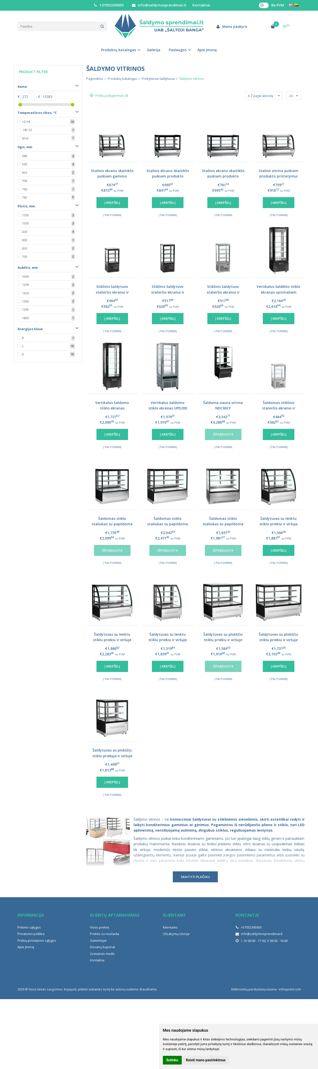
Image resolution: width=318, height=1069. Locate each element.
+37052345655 (109, 5)
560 (24, 164)
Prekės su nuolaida (104, 934)
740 (24, 189)
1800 (25, 318)
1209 (25, 284)
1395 (25, 309)
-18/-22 (27, 130)
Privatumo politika (31, 934)
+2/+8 (26, 121)
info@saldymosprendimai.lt (159, 5)
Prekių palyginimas (109, 95)
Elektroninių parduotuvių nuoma (253, 989)
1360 (25, 301)
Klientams (174, 915)
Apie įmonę (207, 49)
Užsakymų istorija (176, 934)
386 (24, 156)
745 (24, 197)
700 (24, 256)
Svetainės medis (102, 953)
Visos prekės (99, 927)
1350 (25, 293)
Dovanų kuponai (102, 947)
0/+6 (25, 138)
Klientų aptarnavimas (114, 915)
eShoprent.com (290, 989)
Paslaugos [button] (177, 49)
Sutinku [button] (172, 1060)
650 (24, 172)
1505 (25, 223)
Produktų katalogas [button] (118, 49)
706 (24, 180)
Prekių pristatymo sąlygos (36, 940)
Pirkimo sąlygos (29, 927)
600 (24, 240)
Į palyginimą (112, 215)
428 (24, 231)
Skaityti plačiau (195, 877)
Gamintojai (98, 940)
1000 (25, 276)
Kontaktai (201, 5)
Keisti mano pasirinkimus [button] (206, 1060)
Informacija (30, 915)
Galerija (153, 49)
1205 (25, 215)
